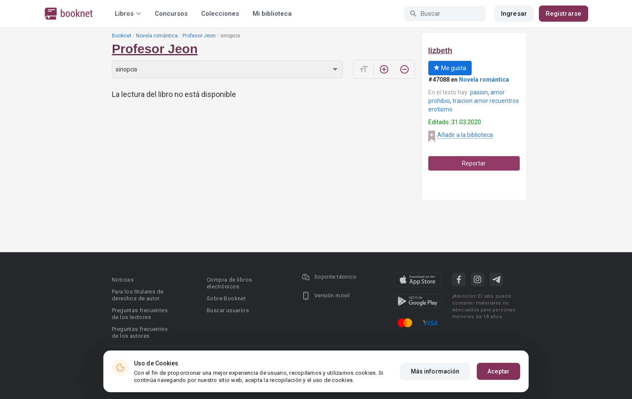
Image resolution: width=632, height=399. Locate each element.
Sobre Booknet (226, 298)
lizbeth (440, 50)
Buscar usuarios (228, 310)
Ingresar (514, 13)
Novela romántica (157, 36)
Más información (435, 371)
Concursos (171, 13)
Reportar (474, 163)
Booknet (121, 36)
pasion (479, 92)
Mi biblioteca (272, 13)
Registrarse (563, 13)
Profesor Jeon (199, 36)
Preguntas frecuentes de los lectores (140, 313)
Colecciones (220, 13)
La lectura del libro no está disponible (174, 94)
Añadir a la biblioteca (465, 134)
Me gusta (450, 68)
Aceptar (498, 371)
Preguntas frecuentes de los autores (140, 332)
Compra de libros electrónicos (229, 283)
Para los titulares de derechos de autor (137, 295)
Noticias (123, 279)
